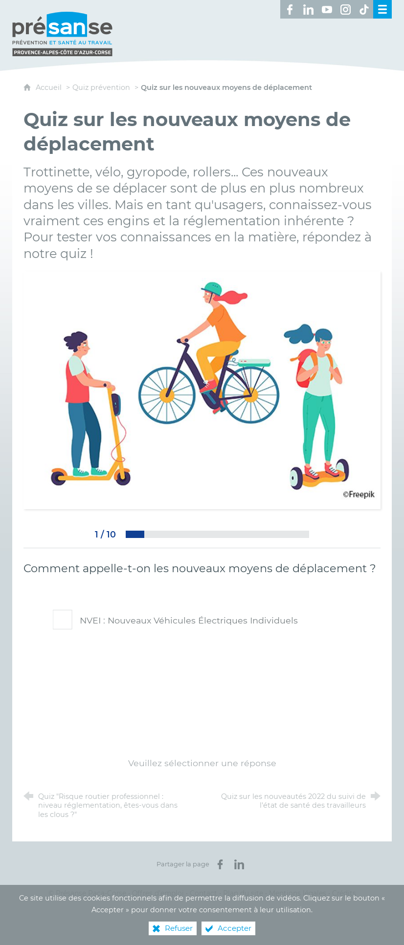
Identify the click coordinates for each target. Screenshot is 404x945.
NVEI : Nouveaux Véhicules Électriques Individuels (174, 620)
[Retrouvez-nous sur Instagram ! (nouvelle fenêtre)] (345, 9)
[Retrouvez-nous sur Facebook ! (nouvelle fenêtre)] (289, 9)
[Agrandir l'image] (202, 389)
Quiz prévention (101, 87)
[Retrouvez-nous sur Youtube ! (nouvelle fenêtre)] (326, 9)
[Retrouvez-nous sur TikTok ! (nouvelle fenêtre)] (364, 9)
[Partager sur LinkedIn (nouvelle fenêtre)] (239, 864)
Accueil (50, 87)
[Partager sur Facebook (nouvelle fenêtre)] (220, 864)
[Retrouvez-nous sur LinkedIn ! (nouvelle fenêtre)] (308, 9)
